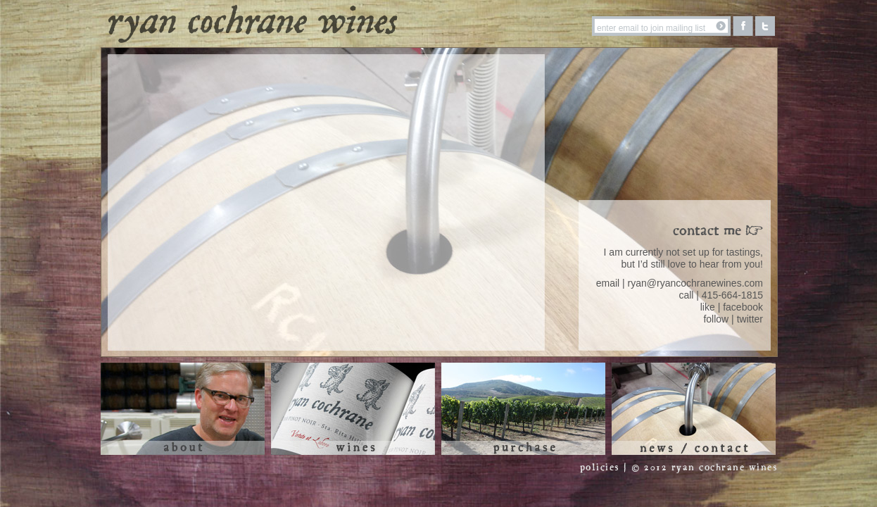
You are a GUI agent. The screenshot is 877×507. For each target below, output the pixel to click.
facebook (743, 307)
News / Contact (694, 409)
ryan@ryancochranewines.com (695, 283)
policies (599, 468)
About (183, 409)
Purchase (523, 409)
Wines (353, 409)
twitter (750, 319)
